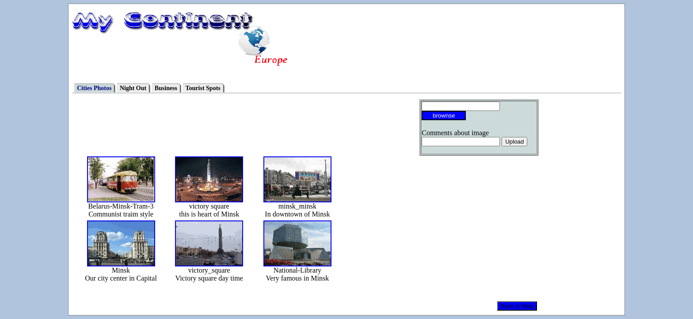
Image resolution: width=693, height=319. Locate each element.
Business (166, 88)
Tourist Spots (203, 88)
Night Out (133, 88)
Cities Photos (94, 88)
